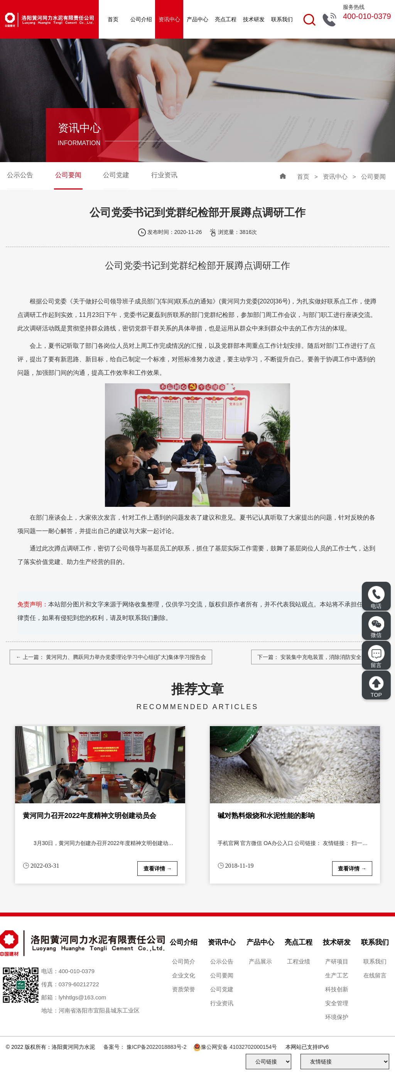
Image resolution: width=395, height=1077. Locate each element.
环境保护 (336, 1017)
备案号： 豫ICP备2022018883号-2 (145, 1047)
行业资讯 (164, 175)
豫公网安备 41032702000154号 (239, 1047)
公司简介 (183, 961)
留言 (376, 656)
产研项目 (336, 961)
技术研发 (254, 19)
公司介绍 (141, 19)
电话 (376, 597)
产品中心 (197, 19)
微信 (376, 627)
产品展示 (260, 961)
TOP (376, 686)
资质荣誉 (183, 989)
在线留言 (375, 975)
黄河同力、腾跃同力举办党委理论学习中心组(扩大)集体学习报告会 (125, 657)
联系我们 (282, 19)
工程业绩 (298, 961)
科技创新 (336, 989)
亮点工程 (225, 19)
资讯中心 (169, 19)
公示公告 (20, 175)
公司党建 (116, 175)
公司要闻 (68, 175)
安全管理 (336, 1003)
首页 (113, 19)
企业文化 (183, 975)
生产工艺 (336, 975)
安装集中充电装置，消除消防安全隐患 (325, 657)
